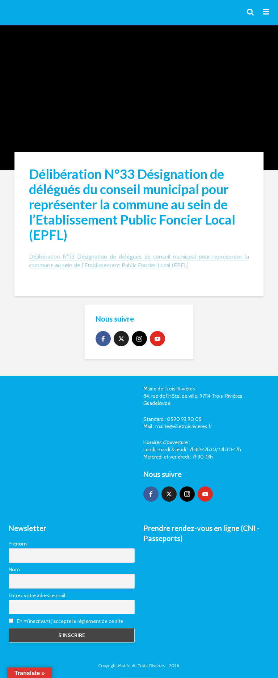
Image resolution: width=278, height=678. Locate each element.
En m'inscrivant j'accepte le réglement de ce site (66, 621)
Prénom (18, 543)
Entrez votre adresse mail (37, 595)
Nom (14, 569)
